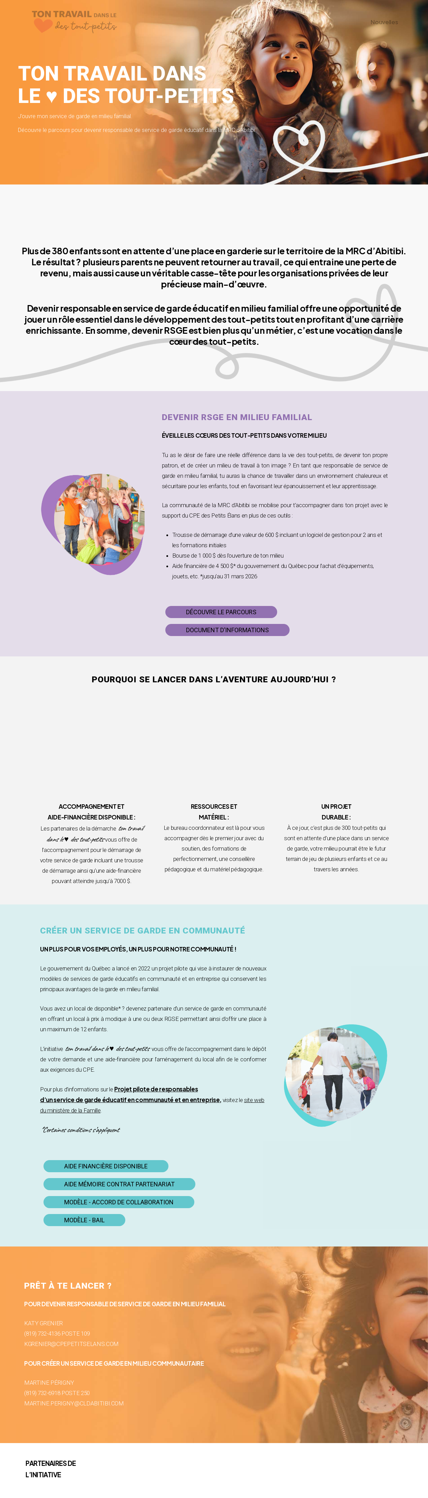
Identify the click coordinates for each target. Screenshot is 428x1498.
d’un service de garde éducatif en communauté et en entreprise (130, 1099)
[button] (221, 612)
